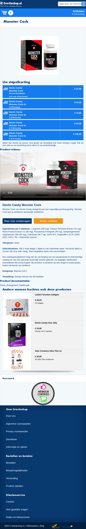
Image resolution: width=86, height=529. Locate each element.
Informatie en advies (16, 447)
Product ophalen (14, 486)
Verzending (12, 478)
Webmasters (32, 526)
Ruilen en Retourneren (18, 517)
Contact (10, 501)
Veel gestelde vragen (17, 509)
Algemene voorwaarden (18, 423)
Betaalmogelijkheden (17, 470)
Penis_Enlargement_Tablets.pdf (14, 285)
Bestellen (11, 463)
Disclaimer (11, 439)
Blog (42, 526)
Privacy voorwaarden (17, 431)
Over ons (11, 416)
